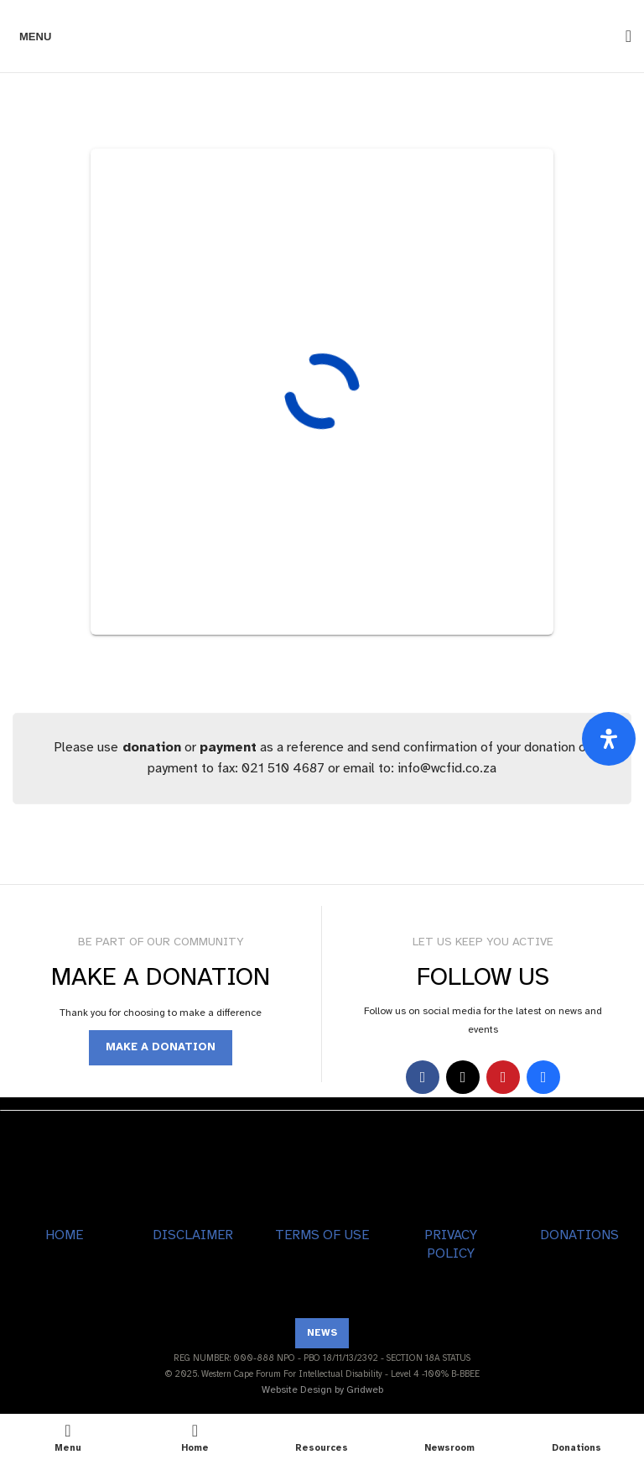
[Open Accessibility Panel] (609, 739)
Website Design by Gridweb (322, 1389)
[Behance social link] (543, 1077)
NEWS (322, 1332)
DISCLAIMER (193, 1235)
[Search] (623, 36)
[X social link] (463, 1077)
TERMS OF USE (322, 1235)
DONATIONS (579, 1235)
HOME (64, 1235)
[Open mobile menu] (32, 36)
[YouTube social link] (503, 1077)
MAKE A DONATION (161, 1047)
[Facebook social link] (422, 1077)
